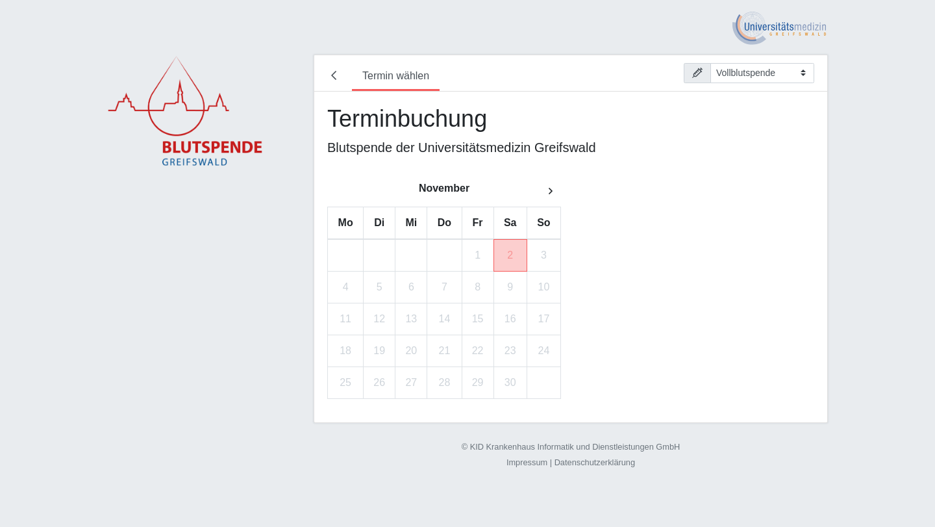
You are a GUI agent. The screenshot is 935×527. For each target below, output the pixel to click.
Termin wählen (395, 75)
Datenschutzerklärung (595, 462)
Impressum (526, 462)
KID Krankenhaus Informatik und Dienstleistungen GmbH (575, 447)
